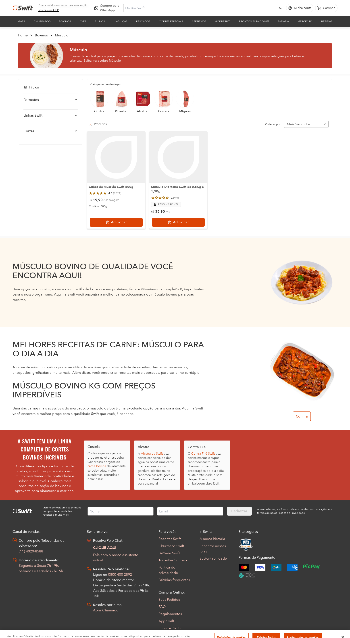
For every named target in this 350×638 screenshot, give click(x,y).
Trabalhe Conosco (173, 560)
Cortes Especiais (171, 21)
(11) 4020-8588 (31, 551)
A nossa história (212, 538)
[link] (48, 10)
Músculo (62, 35)
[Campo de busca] (200, 8)
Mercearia (305, 21)
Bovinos (65, 21)
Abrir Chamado (106, 610)
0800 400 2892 (120, 574)
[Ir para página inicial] (22, 8)
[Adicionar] (116, 222)
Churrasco (42, 21)
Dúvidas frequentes (174, 579)
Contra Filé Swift (203, 453)
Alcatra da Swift (152, 453)
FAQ (162, 606)
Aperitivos (199, 21)
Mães (21, 21)
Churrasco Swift (171, 546)
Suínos (100, 21)
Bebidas (326, 21)
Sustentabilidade (213, 558)
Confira (302, 416)
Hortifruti (222, 21)
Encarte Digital (170, 628)
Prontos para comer (254, 21)
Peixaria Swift (169, 553)
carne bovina (97, 466)
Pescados (143, 21)
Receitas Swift (169, 538)
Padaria (283, 21)
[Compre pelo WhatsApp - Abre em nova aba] (107, 8)
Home (23, 35)
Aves (83, 21)
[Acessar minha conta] (299, 8)
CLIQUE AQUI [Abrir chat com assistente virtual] (104, 547)
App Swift (166, 621)
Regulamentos (170, 613)
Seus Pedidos (169, 599)
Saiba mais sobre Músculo (102, 61)
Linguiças (120, 21)
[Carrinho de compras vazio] (326, 8)
